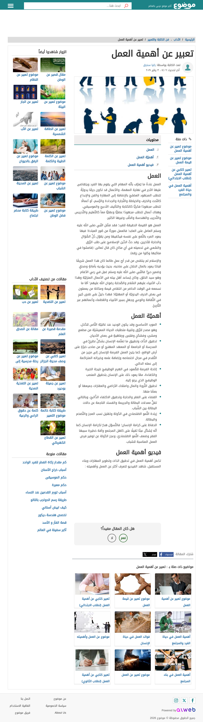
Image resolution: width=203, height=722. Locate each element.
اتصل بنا (25, 698)
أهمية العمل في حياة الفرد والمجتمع (180, 190)
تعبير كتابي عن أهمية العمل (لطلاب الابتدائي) (179, 174)
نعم (123, 538)
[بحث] (126, 5)
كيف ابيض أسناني (54, 508)
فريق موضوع (22, 712)
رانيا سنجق (149, 65)
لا (112, 538)
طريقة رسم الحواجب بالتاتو (48, 500)
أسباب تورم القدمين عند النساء (46, 492)
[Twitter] (184, 700)
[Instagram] (176, 700)
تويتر (154, 554)
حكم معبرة (59, 485)
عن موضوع (60, 698)
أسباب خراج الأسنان (53, 470)
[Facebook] (192, 700)
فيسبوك (169, 554)
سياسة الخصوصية (56, 705)
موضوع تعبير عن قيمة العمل (180, 160)
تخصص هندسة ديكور (52, 515)
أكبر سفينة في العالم (51, 530)
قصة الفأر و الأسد (54, 523)
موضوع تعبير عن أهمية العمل (180, 148)
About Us (60, 712)
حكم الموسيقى (55, 477)
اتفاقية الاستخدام (20, 705)
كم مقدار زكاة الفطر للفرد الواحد (44, 462)
